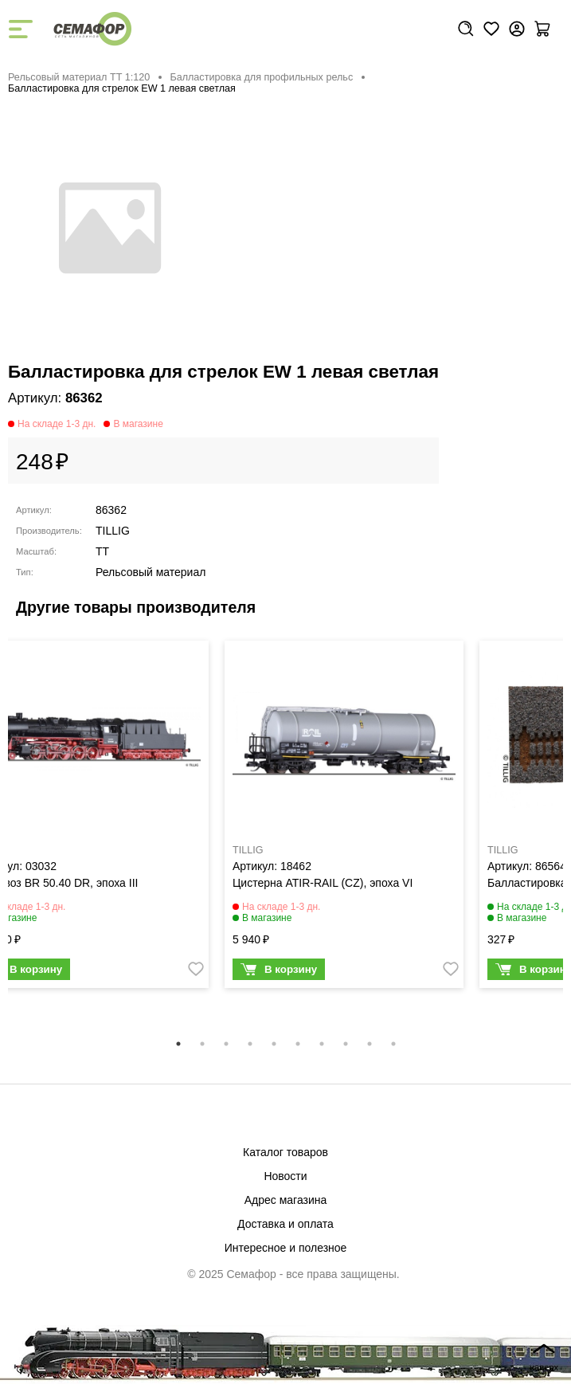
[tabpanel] (344, 818)
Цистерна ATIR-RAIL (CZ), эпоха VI (323, 882)
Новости (285, 1176)
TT (102, 551)
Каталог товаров (285, 1152)
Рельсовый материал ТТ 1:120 (79, 77)
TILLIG (113, 530)
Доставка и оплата (285, 1223)
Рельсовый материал (150, 572)
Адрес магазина (285, 1200)
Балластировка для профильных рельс (261, 77)
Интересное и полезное (286, 1247)
